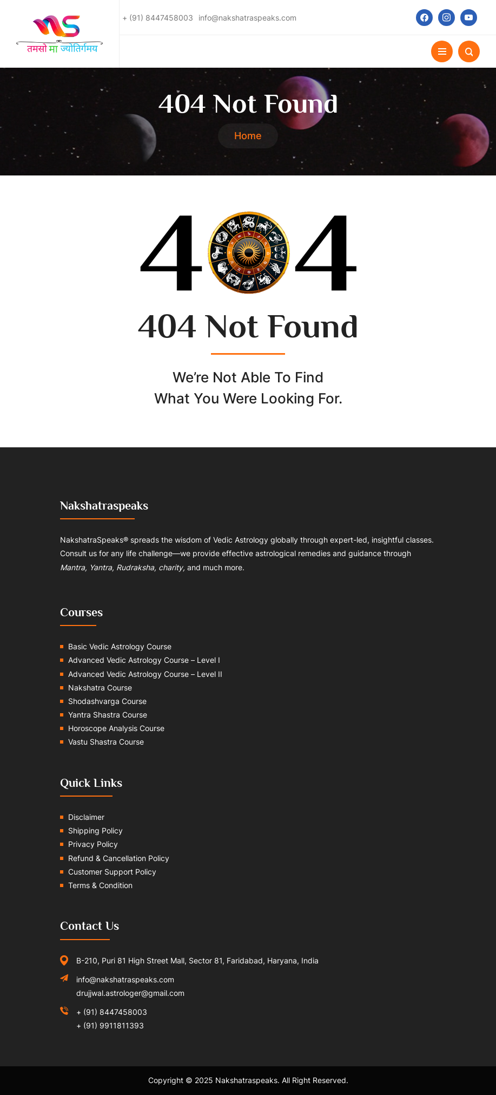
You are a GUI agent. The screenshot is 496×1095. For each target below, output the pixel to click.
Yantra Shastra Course (107, 714)
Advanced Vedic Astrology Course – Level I (144, 659)
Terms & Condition (100, 885)
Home (248, 135)
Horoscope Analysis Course (116, 728)
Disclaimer (86, 817)
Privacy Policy (93, 844)
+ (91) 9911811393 (110, 1025)
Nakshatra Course (100, 687)
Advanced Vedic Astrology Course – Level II (145, 674)
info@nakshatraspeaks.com (125, 979)
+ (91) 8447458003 (111, 1011)
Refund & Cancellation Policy (118, 858)
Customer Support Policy (112, 871)
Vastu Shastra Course (106, 741)
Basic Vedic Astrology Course (119, 646)
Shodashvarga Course (107, 701)
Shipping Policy (95, 830)
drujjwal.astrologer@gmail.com (130, 993)
